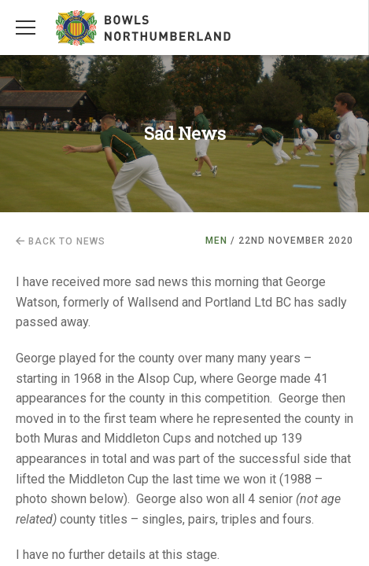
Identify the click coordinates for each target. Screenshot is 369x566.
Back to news (60, 241)
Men (216, 240)
